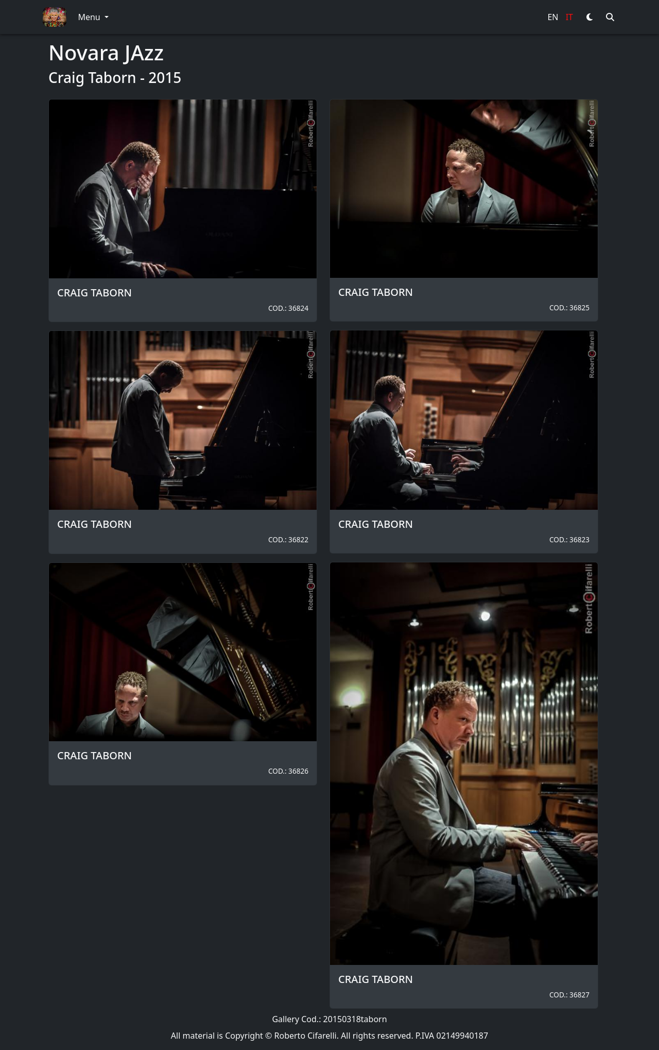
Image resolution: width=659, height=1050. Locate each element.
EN (552, 17)
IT (569, 17)
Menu (90, 17)
